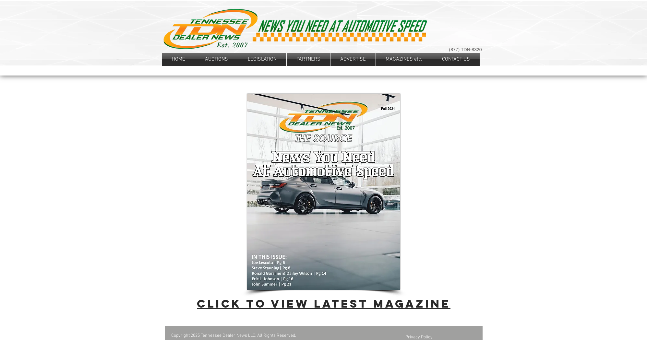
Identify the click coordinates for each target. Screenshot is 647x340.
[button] (262, 59)
